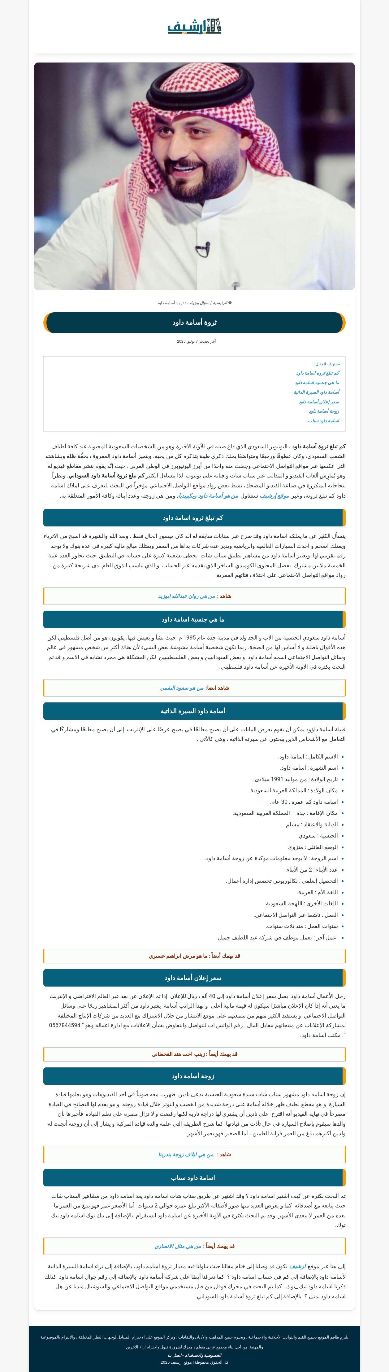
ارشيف (297, 1266)
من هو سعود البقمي (181, 688)
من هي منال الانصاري (177, 1246)
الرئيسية (222, 303)
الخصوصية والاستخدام (203, 1355)
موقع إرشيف (274, 495)
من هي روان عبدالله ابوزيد (186, 596)
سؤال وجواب (198, 303)
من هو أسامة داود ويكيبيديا (208, 495)
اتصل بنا (174, 1355)
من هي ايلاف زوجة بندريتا (185, 1154)
